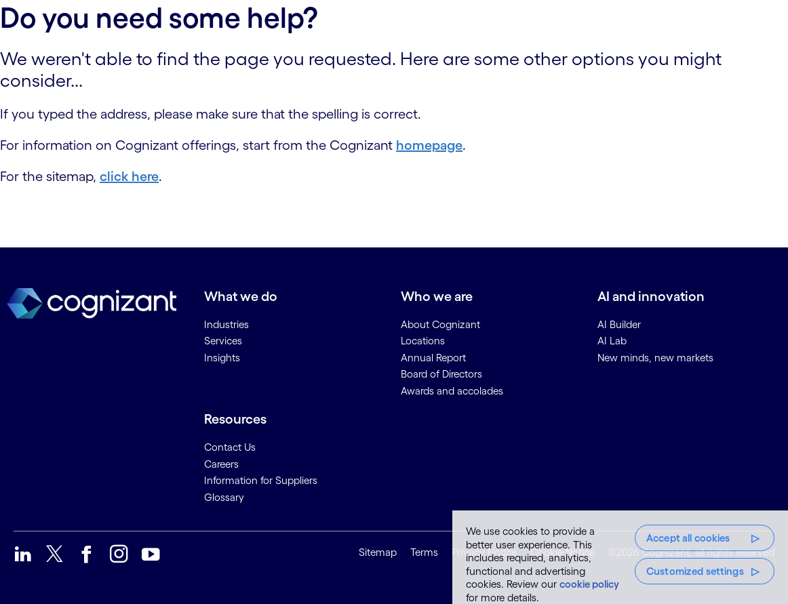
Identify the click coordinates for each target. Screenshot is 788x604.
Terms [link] (424, 552)
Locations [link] (423, 340)
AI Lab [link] (612, 340)
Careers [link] (221, 464)
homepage (429, 145)
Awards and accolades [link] (452, 391)
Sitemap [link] (378, 552)
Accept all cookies (688, 538)
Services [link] (223, 340)
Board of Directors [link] (441, 374)
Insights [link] (222, 357)
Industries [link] (226, 324)
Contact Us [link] (230, 447)
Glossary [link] (224, 497)
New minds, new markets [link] (655, 357)
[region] (620, 557)
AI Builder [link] (619, 324)
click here (129, 176)
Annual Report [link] (433, 357)
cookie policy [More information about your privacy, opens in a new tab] (589, 584)
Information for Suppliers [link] (260, 480)
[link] (23, 554)
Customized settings (695, 571)
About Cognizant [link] (440, 324)
